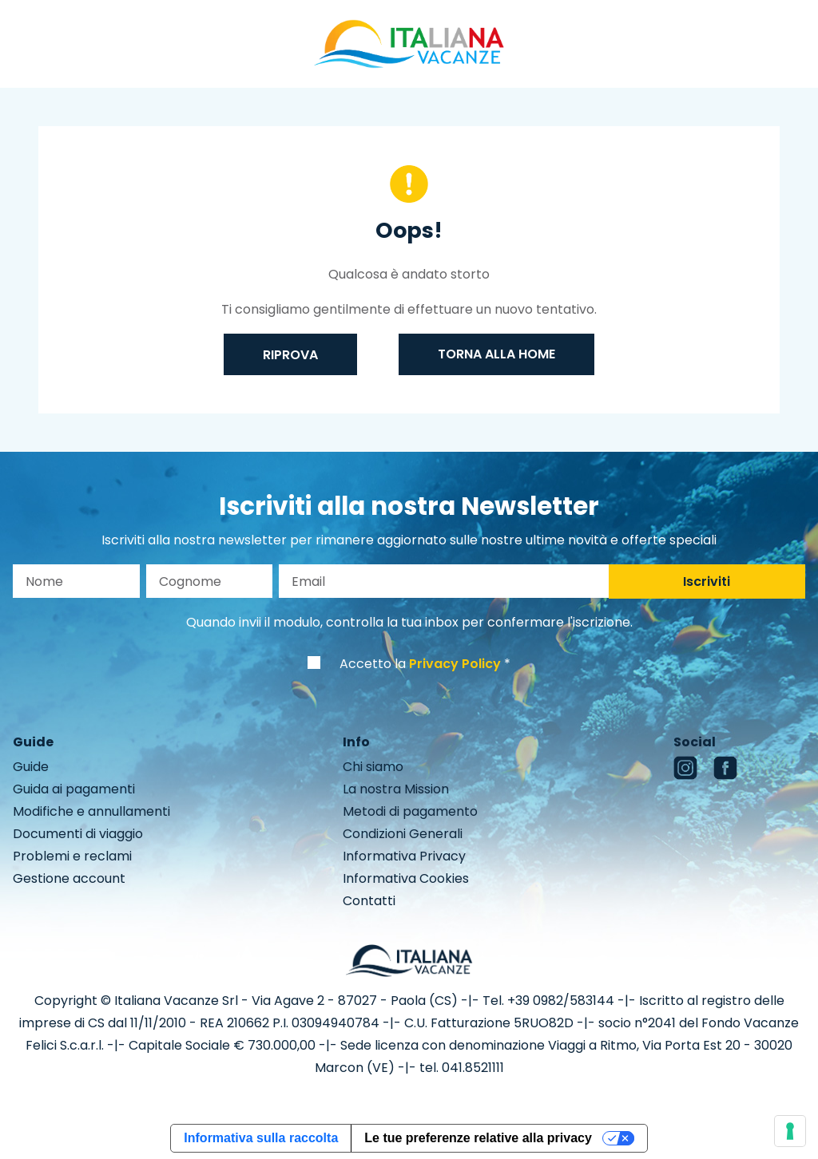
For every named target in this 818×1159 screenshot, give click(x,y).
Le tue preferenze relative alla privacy (478, 1138)
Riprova (290, 355)
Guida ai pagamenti (74, 789)
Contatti (369, 901)
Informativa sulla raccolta (261, 1138)
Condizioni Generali (403, 834)
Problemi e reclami (72, 856)
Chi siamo (373, 767)
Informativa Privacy (404, 856)
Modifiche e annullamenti (91, 811)
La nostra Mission (396, 789)
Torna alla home (496, 354)
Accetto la (420, 664)
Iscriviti (706, 581)
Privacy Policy (455, 664)
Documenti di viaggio (78, 834)
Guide (31, 767)
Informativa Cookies (406, 878)
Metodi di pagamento (410, 811)
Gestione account (69, 878)
